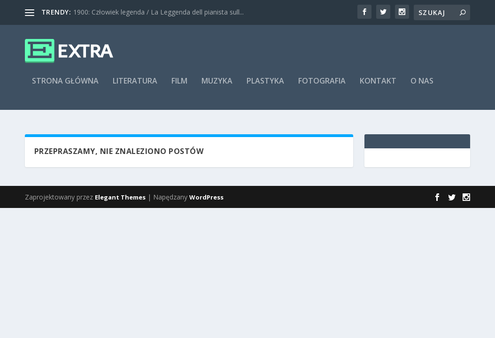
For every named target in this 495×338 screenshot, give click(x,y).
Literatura (135, 87)
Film (179, 87)
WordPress (206, 197)
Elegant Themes (120, 197)
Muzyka (216, 87)
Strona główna (65, 87)
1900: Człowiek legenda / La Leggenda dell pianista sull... (158, 12)
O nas (421, 87)
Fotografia (322, 87)
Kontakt (378, 87)
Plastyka (265, 87)
